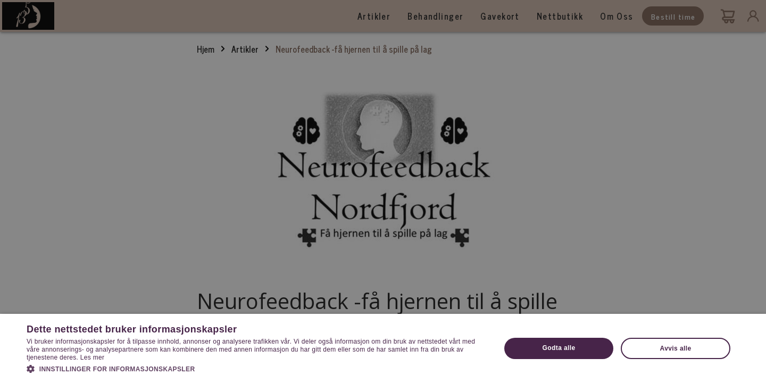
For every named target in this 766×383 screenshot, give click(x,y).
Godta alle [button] (559, 348)
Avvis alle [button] (676, 348)
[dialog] (383, 191)
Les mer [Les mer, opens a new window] (92, 357)
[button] (257, 368)
